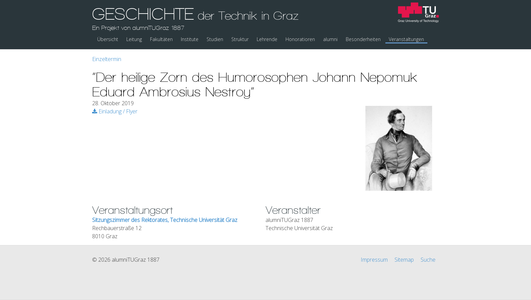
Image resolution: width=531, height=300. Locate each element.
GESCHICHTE (195, 18)
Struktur (240, 39)
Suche (428, 259)
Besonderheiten (363, 39)
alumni (330, 39)
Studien (215, 39)
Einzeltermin (106, 59)
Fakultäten (161, 39)
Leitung (134, 39)
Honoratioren (300, 39)
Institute (189, 39)
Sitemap (404, 259)
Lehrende (267, 39)
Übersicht (107, 39)
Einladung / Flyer (114, 111)
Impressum (374, 259)
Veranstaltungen (406, 39)
